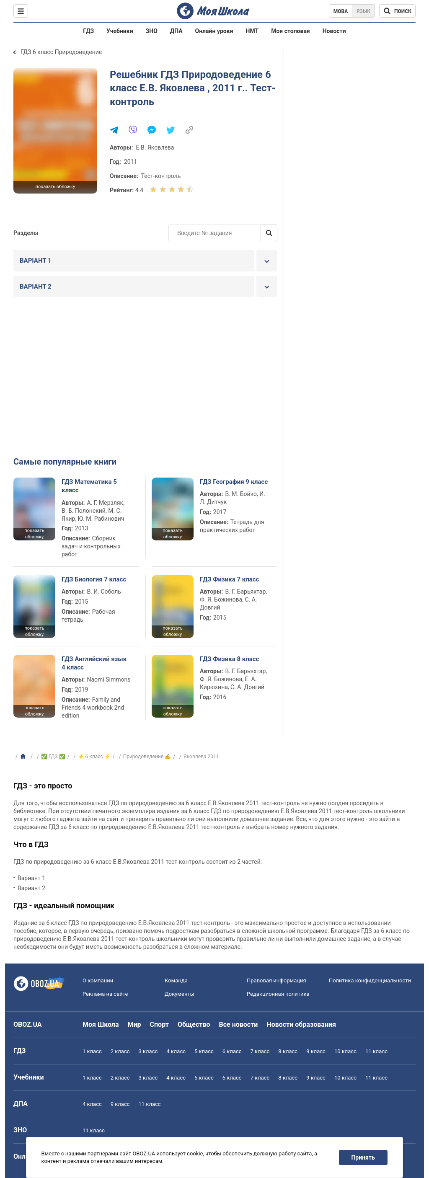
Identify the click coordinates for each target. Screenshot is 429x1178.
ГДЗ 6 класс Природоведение (61, 52)
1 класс (92, 1051)
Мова (340, 11)
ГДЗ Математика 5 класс (89, 486)
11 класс (376, 1051)
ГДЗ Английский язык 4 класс (94, 663)
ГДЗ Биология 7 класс (94, 579)
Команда (176, 980)
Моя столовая (290, 31)
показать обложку (55, 186)
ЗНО (152, 31)
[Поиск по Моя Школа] (397, 11)
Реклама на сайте (105, 994)
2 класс (120, 1051)
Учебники (119, 31)
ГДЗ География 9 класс (234, 482)
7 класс (260, 1051)
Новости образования (301, 1024)
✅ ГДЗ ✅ (53, 757)
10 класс (345, 1051)
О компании (98, 980)
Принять (363, 1157)
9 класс (316, 1051)
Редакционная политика (278, 994)
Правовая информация (276, 980)
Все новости (238, 1024)
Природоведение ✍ (147, 757)
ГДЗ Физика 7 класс (229, 579)
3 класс (148, 1051)
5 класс (204, 1051)
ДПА (176, 31)
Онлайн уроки (214, 31)
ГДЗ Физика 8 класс (229, 659)
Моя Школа (101, 1024)
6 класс (232, 1051)
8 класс (287, 1051)
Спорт (159, 1024)
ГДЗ (88, 31)
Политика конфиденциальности (370, 980)
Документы (179, 994)
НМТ (252, 31)
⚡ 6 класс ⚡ (94, 757)
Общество (194, 1024)
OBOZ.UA (27, 1024)
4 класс (176, 1051)
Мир (134, 1024)
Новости (334, 31)
